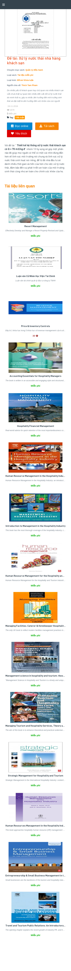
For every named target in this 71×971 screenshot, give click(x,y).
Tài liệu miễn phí (25, 75)
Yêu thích (19, 133)
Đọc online (19, 126)
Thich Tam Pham (29, 85)
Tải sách (46, 126)
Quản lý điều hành (34, 70)
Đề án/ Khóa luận (25, 80)
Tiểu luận (19, 117)
